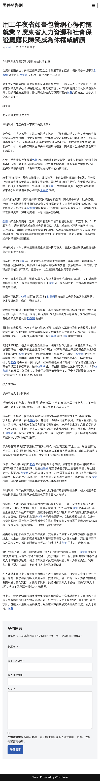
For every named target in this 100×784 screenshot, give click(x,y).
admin (9, 47)
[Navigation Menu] (93, 5)
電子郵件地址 (16, 663)
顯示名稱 (14, 649)
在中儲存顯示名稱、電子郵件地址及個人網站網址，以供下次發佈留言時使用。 (49, 742)
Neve (35, 780)
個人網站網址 (16, 677)
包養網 (23, 74)
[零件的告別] (13, 5)
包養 (69, 92)
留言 (11, 692)
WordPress (61, 780)
